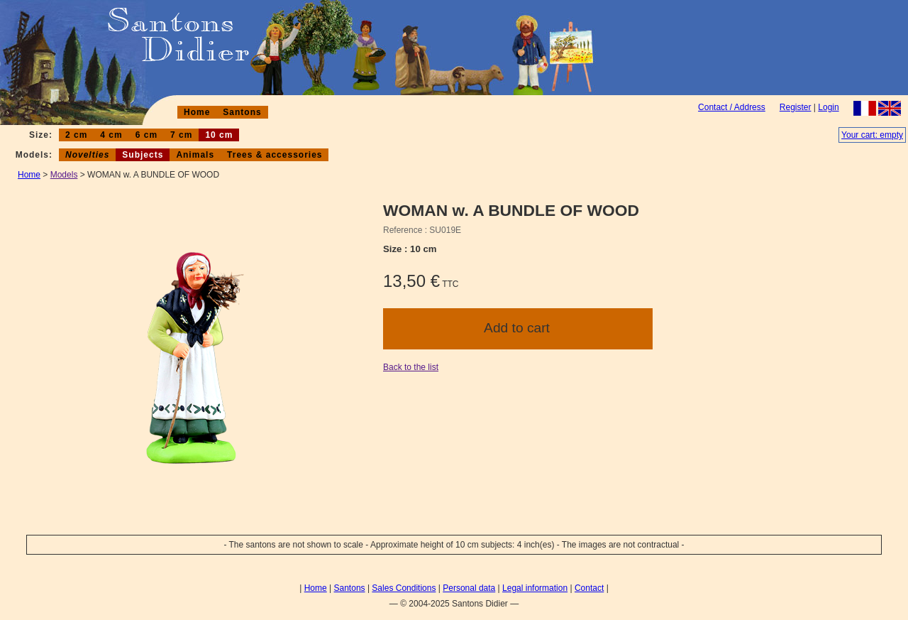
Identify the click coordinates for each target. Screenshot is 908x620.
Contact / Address (731, 107)
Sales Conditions (404, 588)
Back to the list (410, 367)
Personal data (469, 588)
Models (64, 175)
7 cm (181, 135)
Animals (195, 155)
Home (197, 112)
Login (828, 107)
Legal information (535, 588)
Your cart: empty (872, 135)
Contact (589, 588)
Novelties (87, 155)
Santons (242, 112)
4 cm (111, 135)
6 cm (146, 135)
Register (796, 107)
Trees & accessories (274, 155)
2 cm (76, 135)
